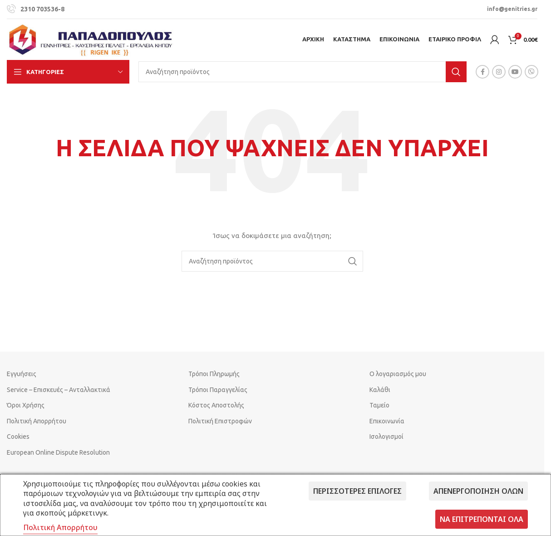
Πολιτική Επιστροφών (220, 421)
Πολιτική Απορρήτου (36, 421)
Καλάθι (379, 389)
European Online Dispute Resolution (58, 452)
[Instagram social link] (499, 72)
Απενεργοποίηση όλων (478, 491)
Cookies (18, 436)
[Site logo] (91, 39)
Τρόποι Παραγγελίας (217, 389)
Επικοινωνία (386, 421)
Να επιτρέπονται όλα (481, 519)
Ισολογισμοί (386, 436)
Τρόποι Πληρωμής (214, 373)
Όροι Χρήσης (25, 405)
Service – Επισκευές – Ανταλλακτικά (58, 389)
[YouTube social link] (515, 72)
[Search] (302, 71)
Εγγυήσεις (21, 373)
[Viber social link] (531, 72)
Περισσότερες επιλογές (357, 491)
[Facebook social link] (482, 72)
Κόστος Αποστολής (216, 405)
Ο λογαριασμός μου (397, 373)
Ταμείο (379, 405)
